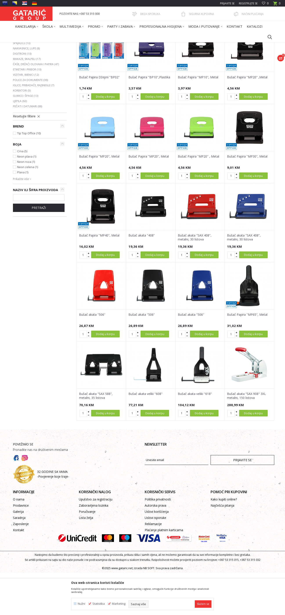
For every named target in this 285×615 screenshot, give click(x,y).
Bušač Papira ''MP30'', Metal (247, 199)
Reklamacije (153, 566)
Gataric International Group (30, 45)
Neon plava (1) (26, 199)
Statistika (98, 603)
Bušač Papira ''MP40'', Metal (99, 278)
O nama (18, 542)
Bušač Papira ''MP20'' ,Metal (247, 120)
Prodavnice (21, 548)
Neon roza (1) (26, 204)
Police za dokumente (30, 122)
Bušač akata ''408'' (141, 278)
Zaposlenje (21, 566)
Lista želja (86, 560)
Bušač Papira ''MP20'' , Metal (198, 199)
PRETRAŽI (39, 250)
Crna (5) (22, 193)
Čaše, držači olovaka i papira (36, 106)
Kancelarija (72, 45)
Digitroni (22, 96)
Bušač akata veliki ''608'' (145, 436)
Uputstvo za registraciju (95, 542)
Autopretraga (144, 61)
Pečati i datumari (27, 149)
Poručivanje (87, 554)
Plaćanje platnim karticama (164, 572)
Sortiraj (165, 61)
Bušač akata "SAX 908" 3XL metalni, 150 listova (246, 438)
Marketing (118, 603)
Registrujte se (248, 3)
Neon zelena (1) (27, 209)
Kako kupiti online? (224, 542)
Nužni (81, 603)
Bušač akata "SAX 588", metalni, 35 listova (96, 438)
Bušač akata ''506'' (92, 357)
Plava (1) (22, 215)
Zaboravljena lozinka (93, 548)
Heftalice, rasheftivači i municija (38, 80)
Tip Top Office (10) (29, 176)
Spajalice (21, 85)
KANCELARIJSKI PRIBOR (96, 45)
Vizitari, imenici (26, 117)
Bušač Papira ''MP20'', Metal (99, 199)
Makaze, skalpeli (27, 101)
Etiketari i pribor (27, 112)
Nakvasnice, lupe (26, 91)
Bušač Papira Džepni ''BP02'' (99, 120)
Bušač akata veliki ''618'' (195, 436)
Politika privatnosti (158, 542)
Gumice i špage (25, 138)
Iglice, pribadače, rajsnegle (33, 127)
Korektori (22, 133)
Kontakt (18, 572)
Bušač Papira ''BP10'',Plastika (149, 120)
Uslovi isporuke (155, 560)
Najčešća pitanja (222, 548)
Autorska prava (155, 548)
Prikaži (211, 61)
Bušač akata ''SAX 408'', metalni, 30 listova (194, 280)
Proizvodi (56, 45)
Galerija (18, 554)
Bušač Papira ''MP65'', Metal (247, 357)
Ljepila (20, 143)
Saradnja (19, 560)
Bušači (20, 75)
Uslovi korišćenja (157, 554)
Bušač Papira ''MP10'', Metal (198, 120)
